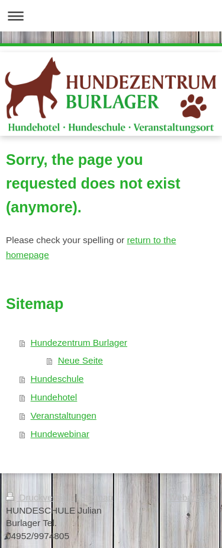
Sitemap (96, 497)
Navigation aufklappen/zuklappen (111, 15)
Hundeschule (57, 379)
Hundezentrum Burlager (79, 342)
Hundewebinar (60, 434)
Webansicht (192, 497)
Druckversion (40, 497)
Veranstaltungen (63, 415)
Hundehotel (54, 397)
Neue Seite (80, 360)
